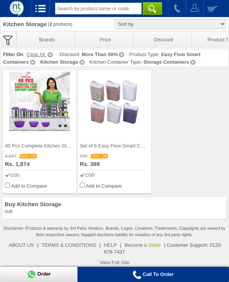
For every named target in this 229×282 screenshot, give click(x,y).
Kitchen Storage (63, 62)
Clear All (40, 54)
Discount (163, 39)
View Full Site (114, 262)
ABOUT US (21, 245)
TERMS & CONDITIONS (69, 245)
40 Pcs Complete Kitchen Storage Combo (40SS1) (60, 146)
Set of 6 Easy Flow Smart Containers (120, 146)
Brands (47, 39)
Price (105, 39)
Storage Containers (170, 62)
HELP (110, 245)
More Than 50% (103, 54)
